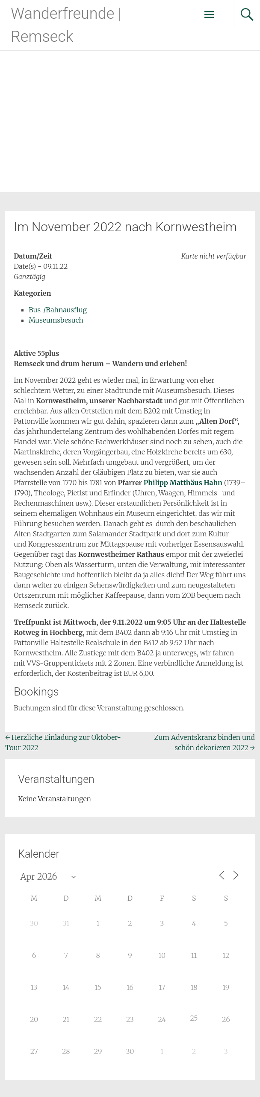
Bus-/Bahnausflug (58, 310)
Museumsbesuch (56, 320)
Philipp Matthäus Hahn (183, 482)
